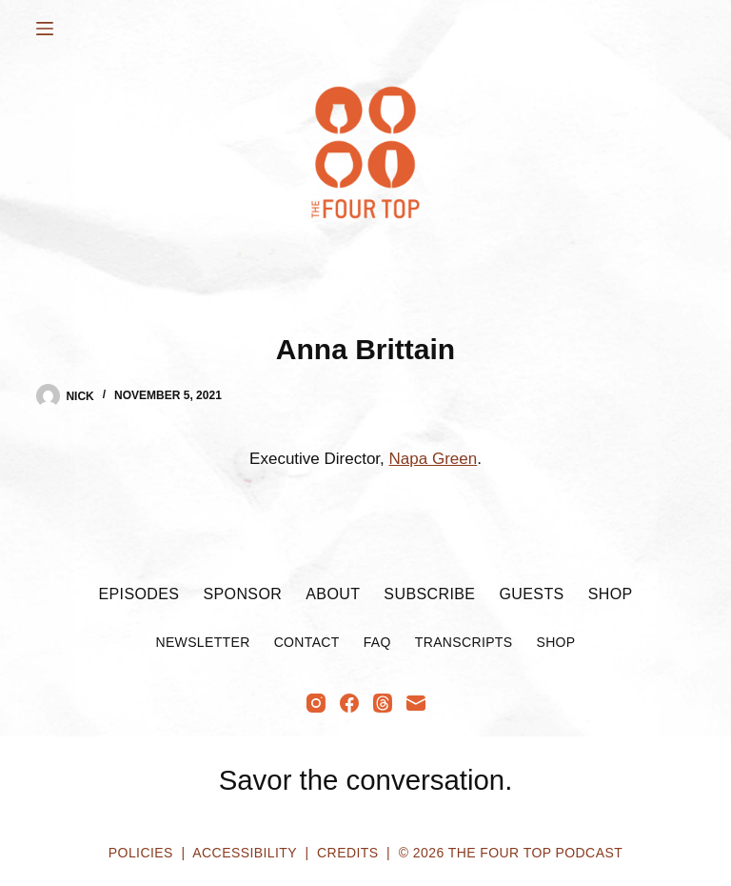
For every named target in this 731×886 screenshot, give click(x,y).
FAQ (377, 642)
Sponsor (242, 594)
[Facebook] (349, 703)
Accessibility (244, 852)
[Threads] (382, 703)
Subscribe (429, 594)
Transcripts (464, 642)
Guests (531, 594)
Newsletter (202, 642)
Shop (610, 594)
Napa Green (433, 459)
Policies (141, 852)
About (333, 594)
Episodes (138, 594)
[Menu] (44, 28)
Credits (347, 852)
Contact (307, 642)
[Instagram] (316, 703)
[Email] (415, 703)
